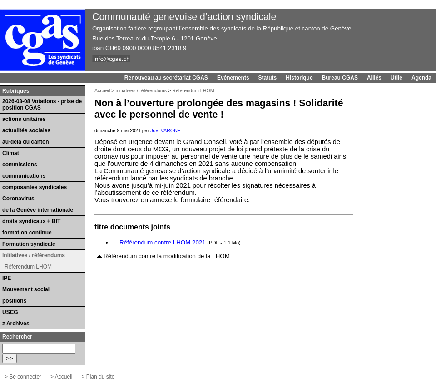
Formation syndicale (28, 244)
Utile (396, 78)
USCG (10, 312)
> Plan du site (97, 377)
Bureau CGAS (340, 78)
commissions (19, 164)
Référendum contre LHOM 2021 (162, 242)
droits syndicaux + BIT (31, 221)
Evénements (233, 78)
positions (14, 301)
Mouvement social (26, 289)
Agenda (421, 78)
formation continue (27, 232)
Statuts (267, 78)
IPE (6, 278)
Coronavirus (18, 198)
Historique (299, 78)
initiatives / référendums (141, 90)
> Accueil (61, 377)
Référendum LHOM (193, 90)
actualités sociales (26, 130)
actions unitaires (23, 119)
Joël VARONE (165, 130)
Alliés (374, 78)
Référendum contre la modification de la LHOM (167, 256)
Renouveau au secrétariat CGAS (166, 78)
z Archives (16, 323)
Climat (10, 153)
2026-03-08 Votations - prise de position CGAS (42, 104)
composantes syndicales (34, 187)
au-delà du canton (25, 142)
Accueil (102, 90)
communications (23, 176)
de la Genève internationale (37, 210)
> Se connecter (23, 377)
